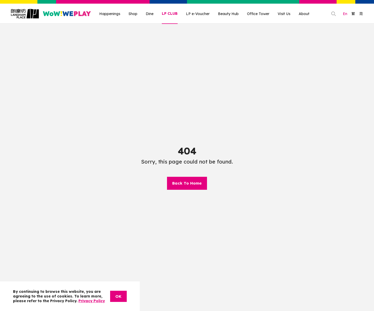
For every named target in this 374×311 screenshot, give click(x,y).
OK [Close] (118, 296)
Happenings (109, 13)
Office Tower (258, 13)
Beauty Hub (228, 13)
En (345, 13)
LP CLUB (170, 13)
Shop (133, 13)
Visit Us (284, 13)
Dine (149, 13)
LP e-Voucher (198, 13)
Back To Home (187, 183)
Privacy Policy (91, 301)
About (304, 13)
